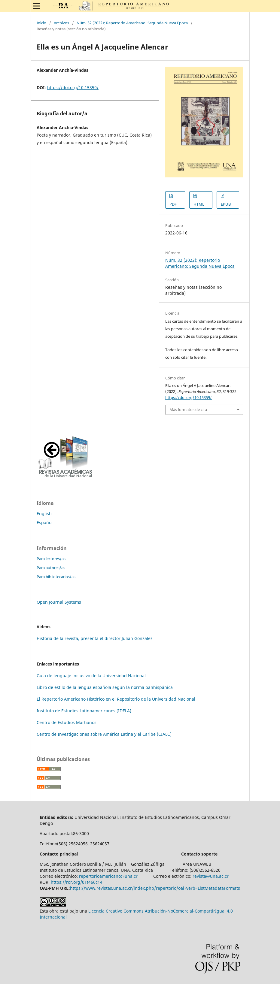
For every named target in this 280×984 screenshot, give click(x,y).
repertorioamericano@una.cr (108, 876)
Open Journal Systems (59, 602)
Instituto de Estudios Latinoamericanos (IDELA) (84, 711)
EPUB (226, 204)
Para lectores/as (51, 558)
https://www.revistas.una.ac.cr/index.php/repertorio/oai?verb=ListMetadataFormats (155, 888)
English (44, 513)
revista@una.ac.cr (211, 876)
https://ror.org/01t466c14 (76, 882)
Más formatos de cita (188, 409)
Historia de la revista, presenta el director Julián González (95, 638)
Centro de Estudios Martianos (66, 722)
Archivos (61, 23)
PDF (173, 204)
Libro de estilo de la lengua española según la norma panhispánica (105, 687)
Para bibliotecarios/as (56, 576)
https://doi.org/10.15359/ (73, 87)
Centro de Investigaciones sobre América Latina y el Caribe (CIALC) (104, 734)
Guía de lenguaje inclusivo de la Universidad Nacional (91, 675)
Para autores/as (51, 567)
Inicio (41, 23)
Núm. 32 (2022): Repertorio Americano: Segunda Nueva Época (132, 23)
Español (45, 522)
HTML (198, 204)
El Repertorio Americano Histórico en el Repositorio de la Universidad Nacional (116, 699)
